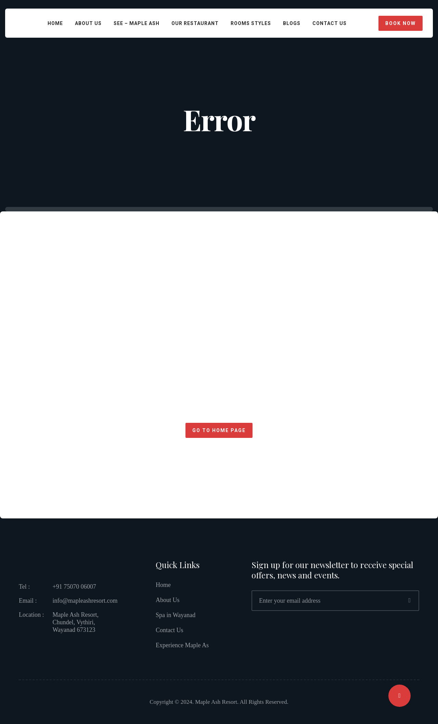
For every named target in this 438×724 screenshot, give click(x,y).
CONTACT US (329, 23)
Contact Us (169, 630)
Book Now (400, 23)
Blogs (291, 23)
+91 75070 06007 (74, 586)
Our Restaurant (195, 23)
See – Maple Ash (136, 23)
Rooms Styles (251, 23)
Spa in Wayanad (175, 615)
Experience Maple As (182, 645)
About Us (88, 23)
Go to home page (219, 430)
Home (55, 23)
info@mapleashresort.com (84, 600)
